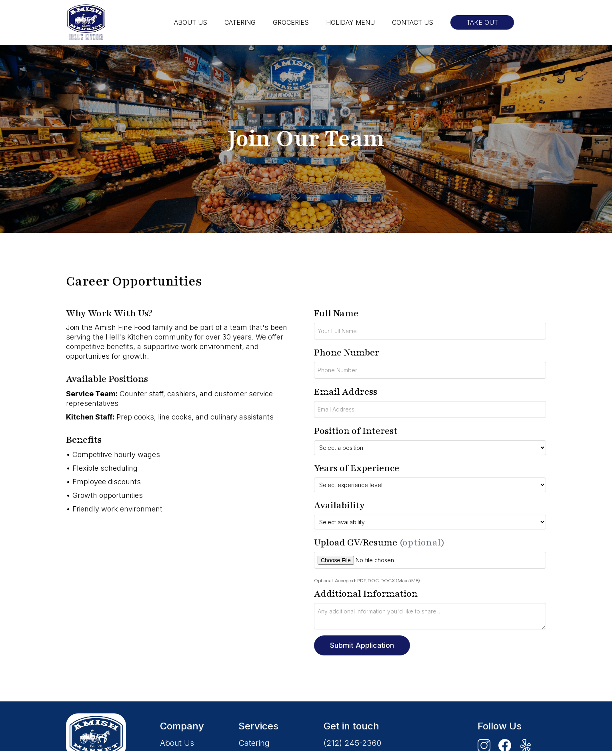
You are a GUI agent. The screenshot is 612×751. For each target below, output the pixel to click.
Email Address (345, 391)
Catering (254, 743)
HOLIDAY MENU (350, 22)
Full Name (336, 313)
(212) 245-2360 (352, 743)
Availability (339, 505)
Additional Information (366, 593)
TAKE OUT (482, 22)
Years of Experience (356, 468)
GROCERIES (291, 22)
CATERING (240, 22)
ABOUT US (190, 22)
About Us (177, 743)
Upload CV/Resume (379, 542)
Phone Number (346, 352)
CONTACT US (412, 22)
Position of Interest (356, 431)
